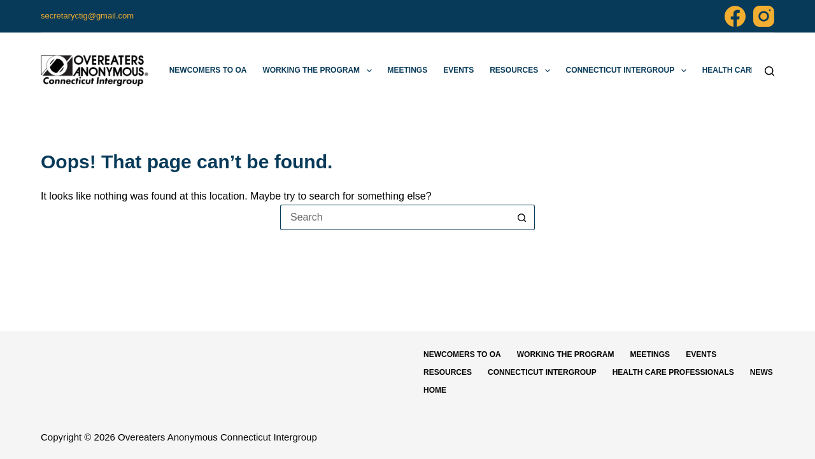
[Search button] (522, 217)
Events (458, 70)
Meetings (408, 70)
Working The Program (319, 70)
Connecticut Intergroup (628, 70)
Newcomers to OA (208, 70)
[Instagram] (763, 16)
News (761, 372)
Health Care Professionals (673, 372)
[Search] (769, 71)
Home (434, 390)
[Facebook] (735, 16)
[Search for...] (394, 217)
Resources (522, 70)
